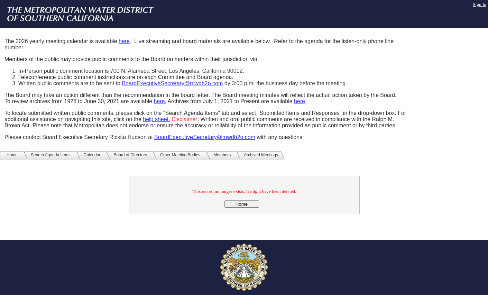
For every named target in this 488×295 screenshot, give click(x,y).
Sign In (479, 4)
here (124, 41)
